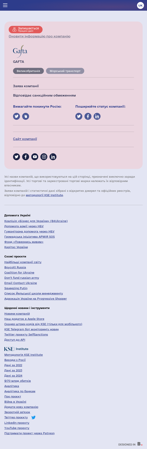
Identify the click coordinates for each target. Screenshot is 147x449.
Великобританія (28, 70)
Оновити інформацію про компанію (39, 36)
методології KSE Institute (44, 195)
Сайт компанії (25, 139)
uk (140, 5)
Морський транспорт (65, 70)
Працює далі (28, 29)
